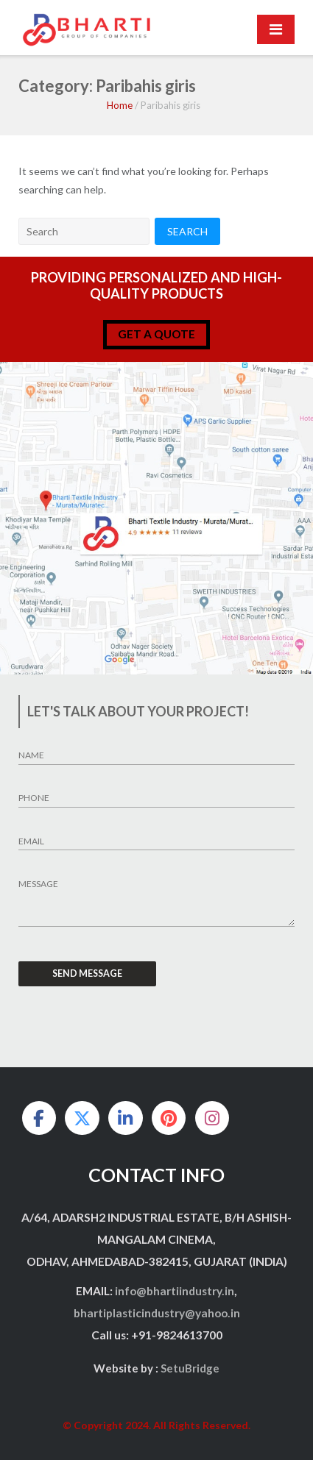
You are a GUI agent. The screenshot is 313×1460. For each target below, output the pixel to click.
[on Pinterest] (169, 1118)
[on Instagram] (212, 1118)
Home (120, 105)
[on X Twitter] (82, 1118)
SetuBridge (190, 1368)
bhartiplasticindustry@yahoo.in (157, 1313)
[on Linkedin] (125, 1118)
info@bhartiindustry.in (174, 1290)
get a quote (156, 334)
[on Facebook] (39, 1118)
